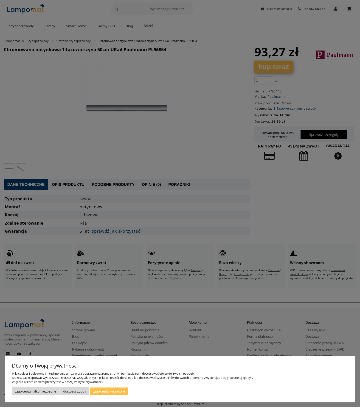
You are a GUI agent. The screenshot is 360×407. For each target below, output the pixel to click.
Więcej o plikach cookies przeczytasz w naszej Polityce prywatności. (57, 382)
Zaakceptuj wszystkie (109, 391)
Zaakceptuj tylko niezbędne (35, 391)
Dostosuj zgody (74, 391)
